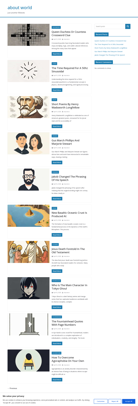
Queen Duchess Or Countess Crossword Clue (69, 33)
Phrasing (55, 172)
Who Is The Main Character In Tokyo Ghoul (69, 286)
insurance (67, 39)
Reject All (115, 401)
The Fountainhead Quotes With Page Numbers (67, 323)
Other (54, 63)
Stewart (55, 136)
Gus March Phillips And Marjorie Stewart (65, 142)
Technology (56, 280)
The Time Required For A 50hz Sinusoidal (70, 69)
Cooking (55, 244)
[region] (69, 399)
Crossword (56, 27)
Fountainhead (57, 317)
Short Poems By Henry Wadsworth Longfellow (65, 105)
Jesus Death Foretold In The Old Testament (68, 250)
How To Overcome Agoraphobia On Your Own (68, 359)
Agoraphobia (56, 353)
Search (127, 26)
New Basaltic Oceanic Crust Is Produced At (69, 214)
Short (54, 99)
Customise (100, 401)
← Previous (12, 388)
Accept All (128, 401)
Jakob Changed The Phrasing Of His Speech (69, 178)
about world (20, 7)
